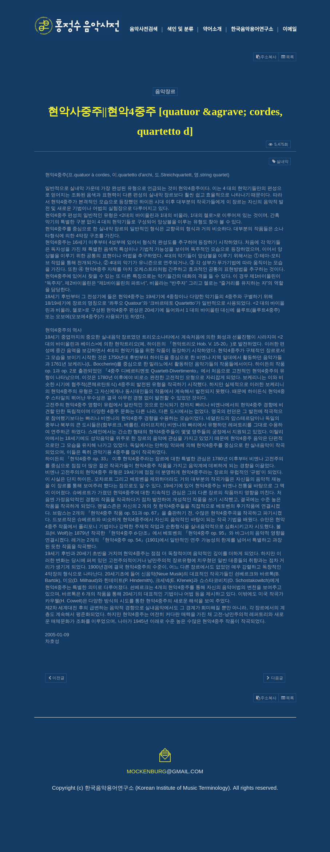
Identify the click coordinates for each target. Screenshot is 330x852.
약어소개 (212, 29)
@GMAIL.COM (165, 771)
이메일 (290, 29)
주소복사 (266, 57)
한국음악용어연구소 (252, 29)
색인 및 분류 (180, 29)
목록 (287, 57)
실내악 (279, 161)
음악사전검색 (144, 29)
